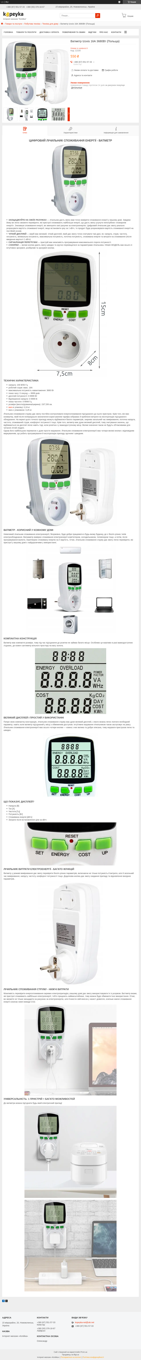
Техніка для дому (50, 24)
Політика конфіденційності (93, 1357)
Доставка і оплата (49, 32)
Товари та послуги (13, 24)
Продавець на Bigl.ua (70, 1355)
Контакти (116, 32)
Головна (8, 32)
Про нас (103, 32)
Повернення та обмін (73, 32)
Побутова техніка (32, 24)
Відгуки (92, 32)
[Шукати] (97, 15)
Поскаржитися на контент (71, 1357)
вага (10, 407)
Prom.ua (84, 1352)
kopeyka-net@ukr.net (84, 1322)
